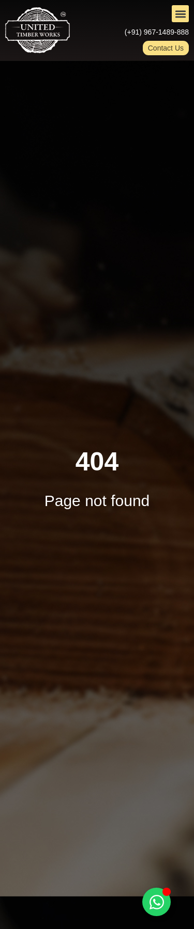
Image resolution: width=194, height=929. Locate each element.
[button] (180, 13)
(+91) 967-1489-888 (157, 32)
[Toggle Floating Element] (156, 902)
